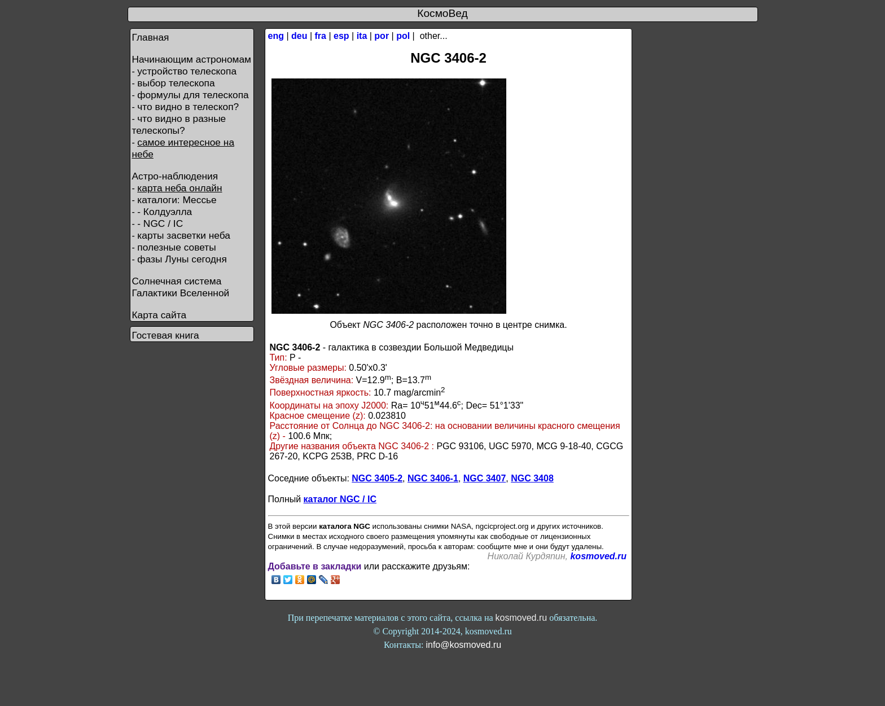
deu (299, 36)
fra (320, 36)
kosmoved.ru (598, 556)
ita (362, 36)
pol (403, 36)
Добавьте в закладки (315, 566)
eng (276, 36)
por (381, 36)
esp (341, 36)
